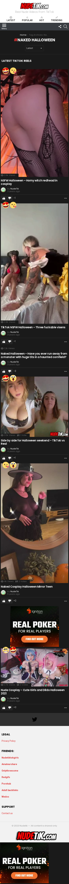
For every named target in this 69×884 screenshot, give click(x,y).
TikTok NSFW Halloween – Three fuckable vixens (33, 327)
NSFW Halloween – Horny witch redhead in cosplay (29, 182)
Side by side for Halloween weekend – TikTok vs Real (33, 442)
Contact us (7, 813)
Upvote (4, 198)
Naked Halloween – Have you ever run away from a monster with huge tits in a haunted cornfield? (34, 355)
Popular (27, 19)
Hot (41, 19)
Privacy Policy (9, 741)
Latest (11, 19)
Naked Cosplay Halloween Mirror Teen (26, 587)
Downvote (10, 198)
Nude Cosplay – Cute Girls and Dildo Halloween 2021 (33, 691)
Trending (56, 19)
